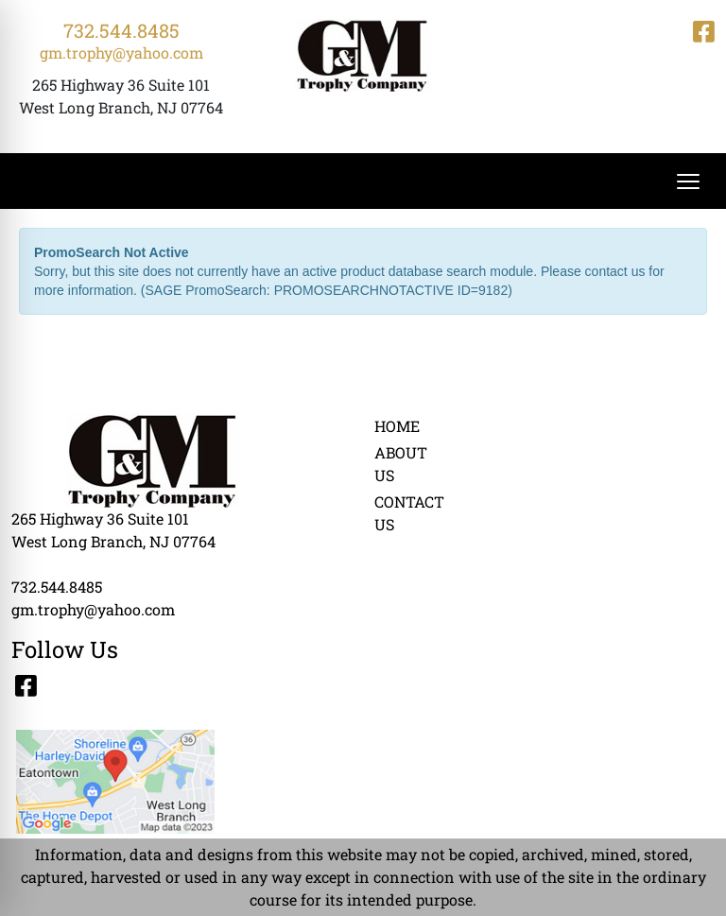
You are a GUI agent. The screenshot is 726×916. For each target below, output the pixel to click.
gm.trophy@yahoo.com (121, 52)
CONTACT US (408, 513)
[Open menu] (688, 181)
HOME (397, 426)
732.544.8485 (121, 30)
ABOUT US (400, 463)
